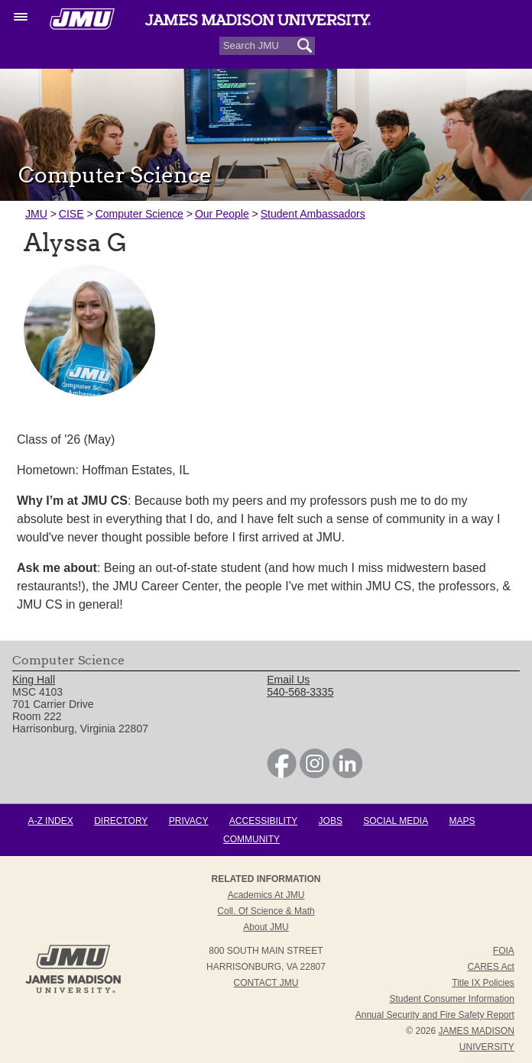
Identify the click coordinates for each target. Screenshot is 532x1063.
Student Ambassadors (313, 214)
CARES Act (491, 966)
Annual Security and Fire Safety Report (434, 1015)
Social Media (395, 821)
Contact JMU (266, 982)
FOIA (503, 950)
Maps (462, 821)
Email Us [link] (288, 680)
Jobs (330, 821)
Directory (121, 821)
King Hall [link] (33, 680)
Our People (222, 214)
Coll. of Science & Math (265, 911)
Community (251, 839)
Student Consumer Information (451, 999)
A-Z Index (50, 821)
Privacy (189, 821)
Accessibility (263, 821)
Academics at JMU (266, 895)
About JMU (265, 927)
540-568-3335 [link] (300, 693)
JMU (36, 214)
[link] (282, 774)
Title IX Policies (483, 982)
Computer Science (139, 214)
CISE (71, 214)
